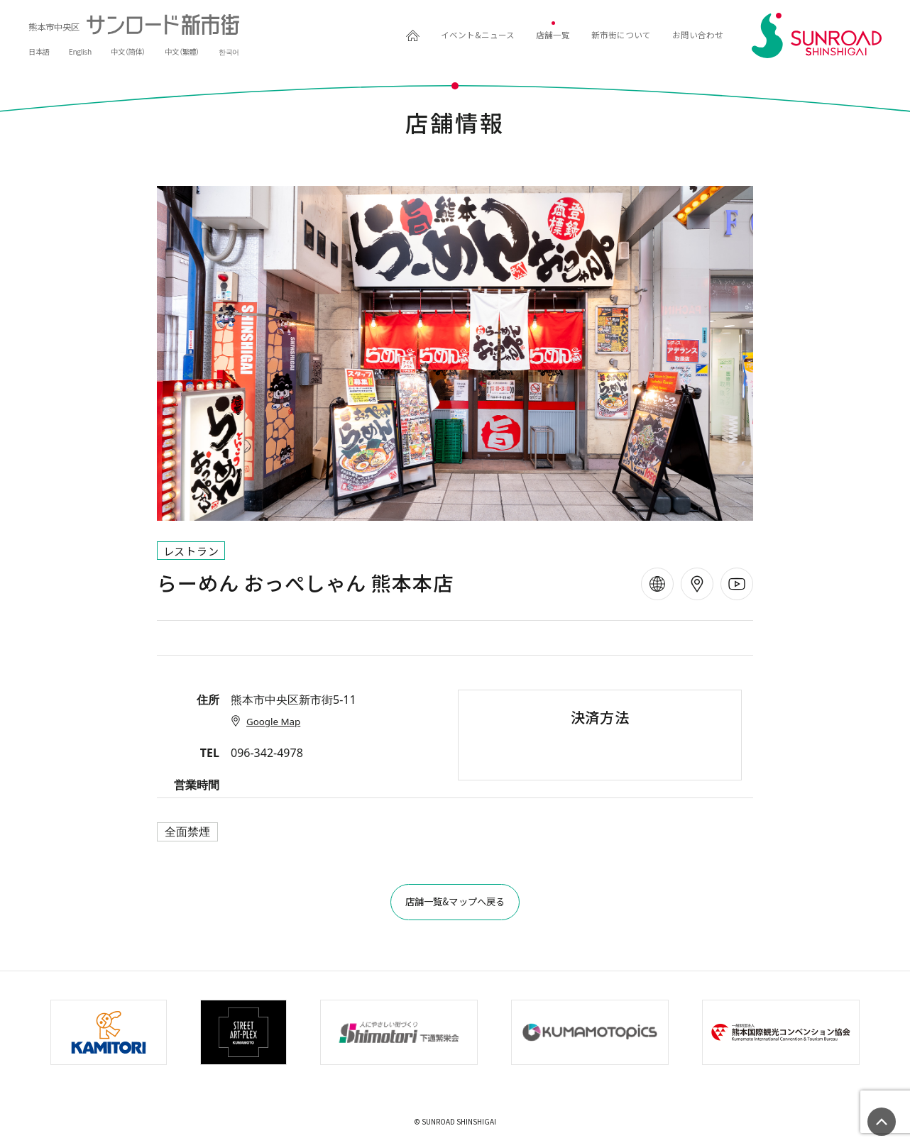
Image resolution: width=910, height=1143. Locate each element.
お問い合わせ (689, 35)
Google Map (268, 721)
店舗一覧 (510, 35)
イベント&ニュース (417, 35)
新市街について (594, 35)
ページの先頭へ (881, 1122)
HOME (338, 35)
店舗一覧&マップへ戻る (455, 905)
